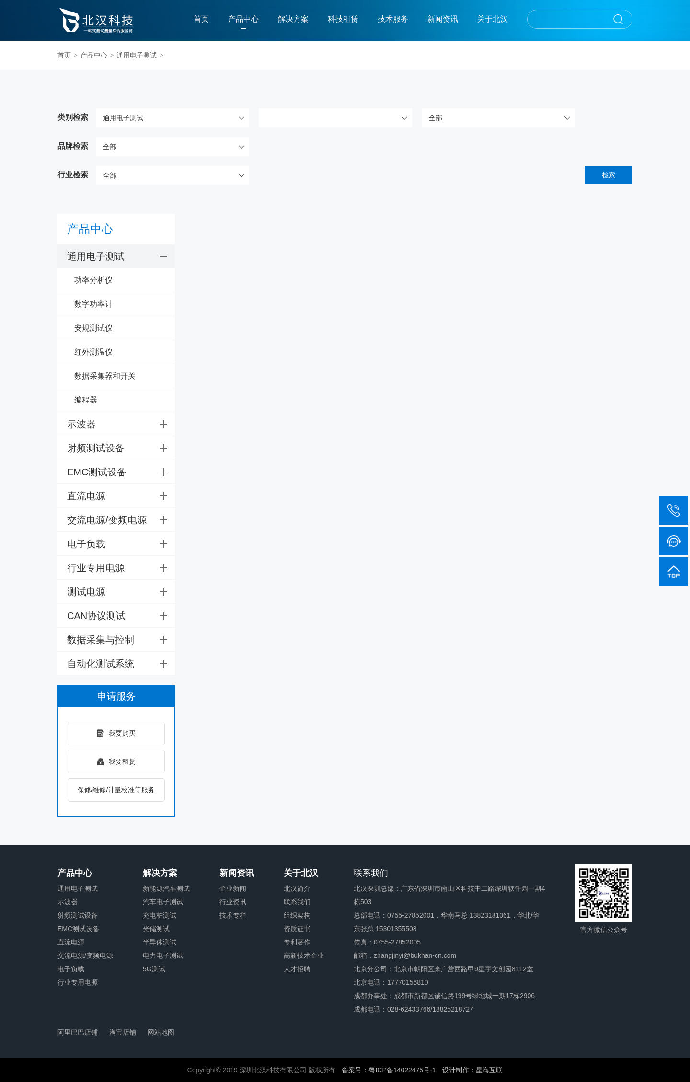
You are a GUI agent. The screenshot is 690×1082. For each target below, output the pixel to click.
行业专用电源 (121, 568)
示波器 (121, 424)
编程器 (85, 400)
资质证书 (297, 928)
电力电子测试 (163, 955)
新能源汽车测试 (166, 888)
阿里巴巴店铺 (78, 1032)
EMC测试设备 (121, 472)
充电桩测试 (159, 915)
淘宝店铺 (122, 1032)
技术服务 (393, 19)
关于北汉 (492, 19)
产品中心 (243, 19)
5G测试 (154, 969)
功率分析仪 (93, 280)
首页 (201, 19)
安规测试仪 (93, 328)
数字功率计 (93, 304)
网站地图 (161, 1032)
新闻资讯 (442, 19)
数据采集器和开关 (105, 376)
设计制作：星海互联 (472, 1070)
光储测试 (156, 928)
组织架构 (297, 915)
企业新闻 (232, 888)
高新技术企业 (304, 955)
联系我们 (297, 902)
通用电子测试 (136, 55)
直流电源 (121, 496)
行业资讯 (232, 902)
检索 (608, 175)
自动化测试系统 (121, 664)
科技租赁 (343, 19)
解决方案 (293, 19)
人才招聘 (297, 969)
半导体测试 (159, 942)
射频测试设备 (121, 448)
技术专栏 (232, 915)
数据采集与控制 (121, 640)
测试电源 (121, 592)
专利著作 (297, 942)
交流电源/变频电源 (121, 520)
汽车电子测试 (163, 902)
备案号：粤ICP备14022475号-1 (389, 1070)
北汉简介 (297, 888)
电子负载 (121, 544)
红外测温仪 (93, 352)
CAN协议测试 (121, 616)
